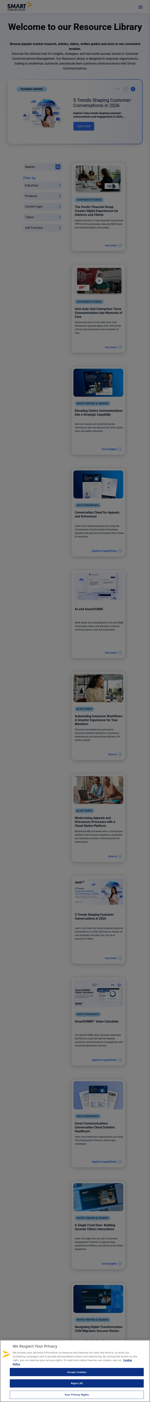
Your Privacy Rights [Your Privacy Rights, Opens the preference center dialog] (77, 1394)
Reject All (77, 1383)
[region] (75, 1371)
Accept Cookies (76, 1372)
